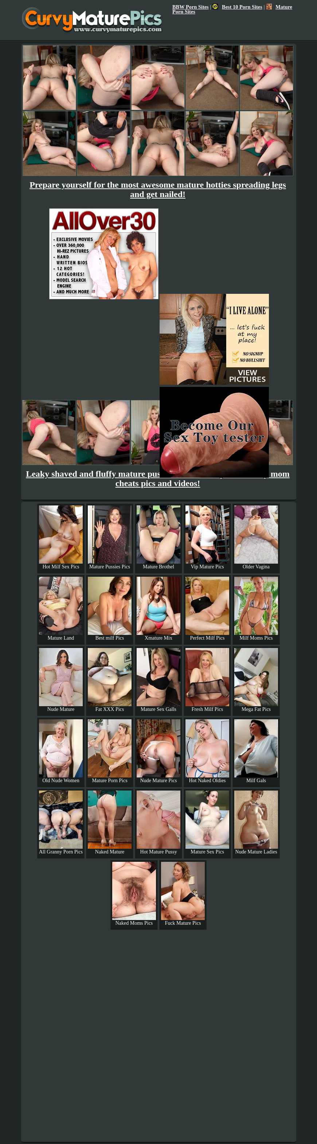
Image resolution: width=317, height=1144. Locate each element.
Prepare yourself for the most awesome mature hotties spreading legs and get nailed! (158, 189)
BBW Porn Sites (190, 7)
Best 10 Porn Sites (237, 7)
